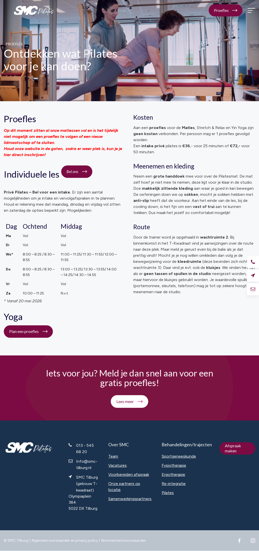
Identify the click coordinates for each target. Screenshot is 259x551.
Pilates (168, 492)
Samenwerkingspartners (130, 498)
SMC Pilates (34, 10)
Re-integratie (174, 483)
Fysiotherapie (174, 465)
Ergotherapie (173, 474)
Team (113, 456)
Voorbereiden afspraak (128, 474)
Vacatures (117, 465)
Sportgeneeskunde (179, 456)
